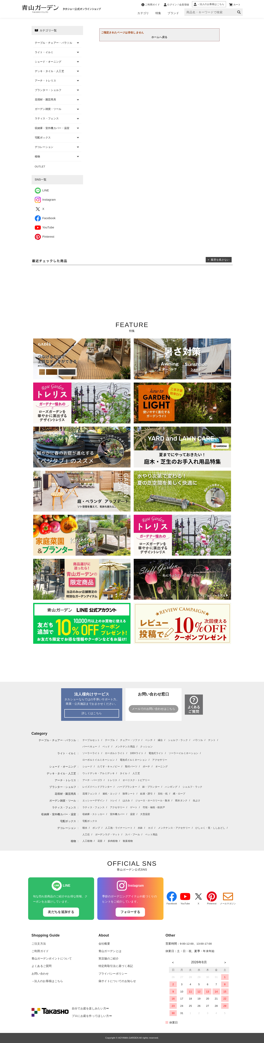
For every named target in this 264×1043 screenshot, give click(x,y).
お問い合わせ (40, 973)
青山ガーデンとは (110, 951)
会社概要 (104, 943)
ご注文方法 (39, 943)
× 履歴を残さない (219, 259)
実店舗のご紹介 (109, 958)
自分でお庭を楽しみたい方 (90, 1008)
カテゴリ (143, 13)
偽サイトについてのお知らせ (117, 981)
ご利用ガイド (40, 951)
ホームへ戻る (159, 37)
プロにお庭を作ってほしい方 (92, 1015)
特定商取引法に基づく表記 (116, 966)
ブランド (173, 13)
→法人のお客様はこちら (47, 981)
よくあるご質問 (42, 966)
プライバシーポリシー (113, 973)
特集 (158, 13)
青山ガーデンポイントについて (52, 958)
